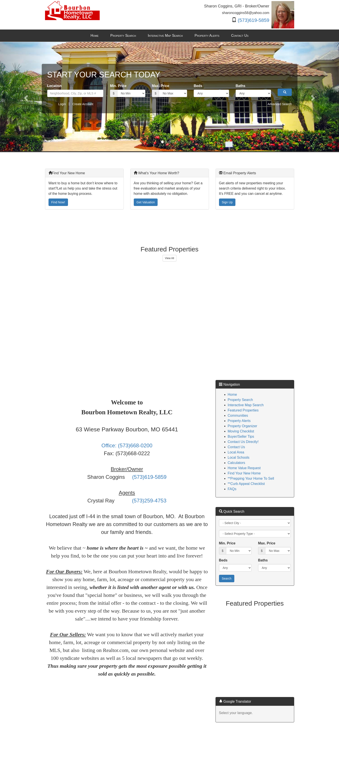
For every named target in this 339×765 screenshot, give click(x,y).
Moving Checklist (241, 431)
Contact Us (239, 35)
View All (169, 258)
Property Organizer (242, 426)
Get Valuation (146, 202)
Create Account (82, 104)
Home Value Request (244, 468)
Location (54, 86)
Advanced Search (280, 104)
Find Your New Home (244, 473)
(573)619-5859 (253, 20)
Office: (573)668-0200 (126, 445)
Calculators (236, 463)
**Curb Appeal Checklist (246, 484)
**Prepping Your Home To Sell (251, 478)
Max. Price (160, 86)
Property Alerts (207, 35)
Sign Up (227, 202)
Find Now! (58, 202)
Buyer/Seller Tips (241, 436)
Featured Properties (243, 410)
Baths (240, 86)
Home (94, 35)
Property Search (123, 35)
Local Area (236, 452)
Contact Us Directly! (243, 442)
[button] (25, 96)
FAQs (232, 489)
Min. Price (118, 86)
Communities (238, 415)
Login (62, 104)
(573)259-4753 (149, 501)
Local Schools (239, 457)
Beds (198, 86)
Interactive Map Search (165, 35)
